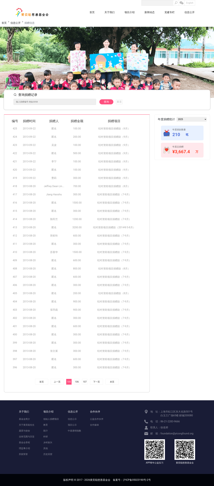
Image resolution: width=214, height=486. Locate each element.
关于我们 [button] (109, 12)
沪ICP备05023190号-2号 (137, 479)
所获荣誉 (23, 454)
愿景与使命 (24, 430)
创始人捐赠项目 (51, 419)
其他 (45, 448)
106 (77, 381)
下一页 (96, 381)
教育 (45, 425)
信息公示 (72, 419)
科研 (45, 436)
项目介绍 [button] (129, 12)
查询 (106, 101)
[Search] (157, 3)
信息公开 (15, 22)
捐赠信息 (29, 22)
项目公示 (72, 425)
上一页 (57, 381)
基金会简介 (24, 419)
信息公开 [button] (189, 12)
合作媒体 (94, 425)
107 (85, 381)
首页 (92, 12)
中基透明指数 (74, 430)
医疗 (45, 430)
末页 (112, 381)
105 (69, 381)
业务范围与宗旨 (26, 436)
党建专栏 (169, 12)
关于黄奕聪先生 (26, 425)
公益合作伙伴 (96, 419)
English (189, 3)
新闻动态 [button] (149, 12)
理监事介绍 (24, 448)
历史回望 (47, 454)
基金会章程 (24, 442)
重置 (119, 101)
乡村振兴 (47, 442)
